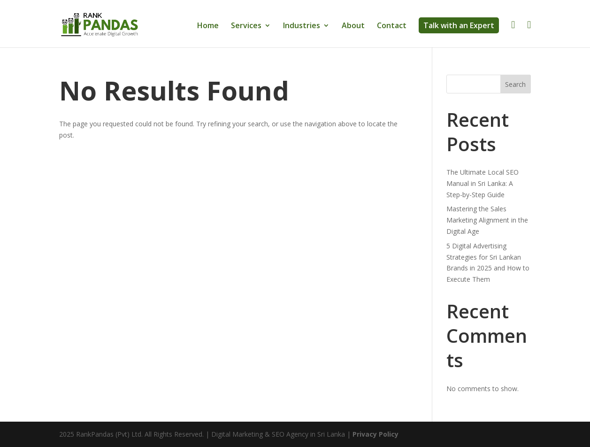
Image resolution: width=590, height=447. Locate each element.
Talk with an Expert (458, 25)
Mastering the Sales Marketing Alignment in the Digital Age (487, 220)
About (353, 26)
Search (515, 84)
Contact (391, 26)
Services (246, 26)
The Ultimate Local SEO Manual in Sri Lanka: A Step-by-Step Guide (482, 183)
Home (208, 26)
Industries (301, 26)
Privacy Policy (375, 434)
